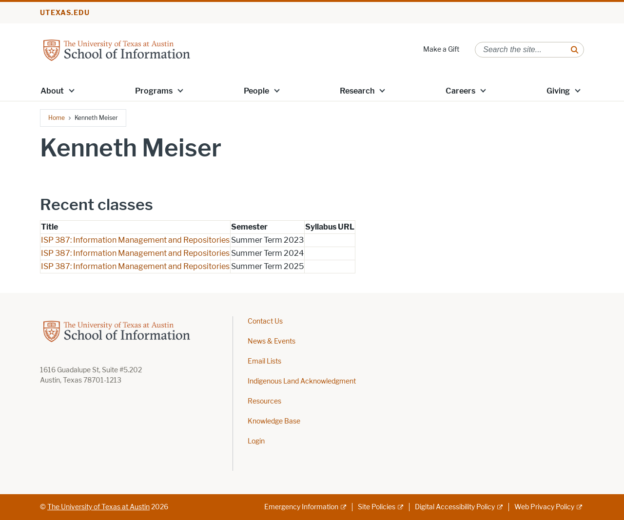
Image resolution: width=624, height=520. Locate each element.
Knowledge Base (274, 421)
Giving (558, 91)
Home (56, 117)
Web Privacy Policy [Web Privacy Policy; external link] (544, 507)
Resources (264, 401)
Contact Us (265, 321)
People (256, 91)
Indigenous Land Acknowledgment (302, 381)
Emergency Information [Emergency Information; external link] (301, 507)
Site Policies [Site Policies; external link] (376, 507)
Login (256, 441)
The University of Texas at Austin (98, 507)
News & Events (271, 341)
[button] (72, 90)
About (52, 91)
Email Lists (264, 361)
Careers (460, 91)
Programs (154, 91)
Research (357, 91)
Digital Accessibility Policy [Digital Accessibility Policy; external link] (455, 507)
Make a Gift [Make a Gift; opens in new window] (441, 49)
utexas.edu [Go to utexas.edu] (65, 13)
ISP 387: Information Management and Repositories (135, 240)
